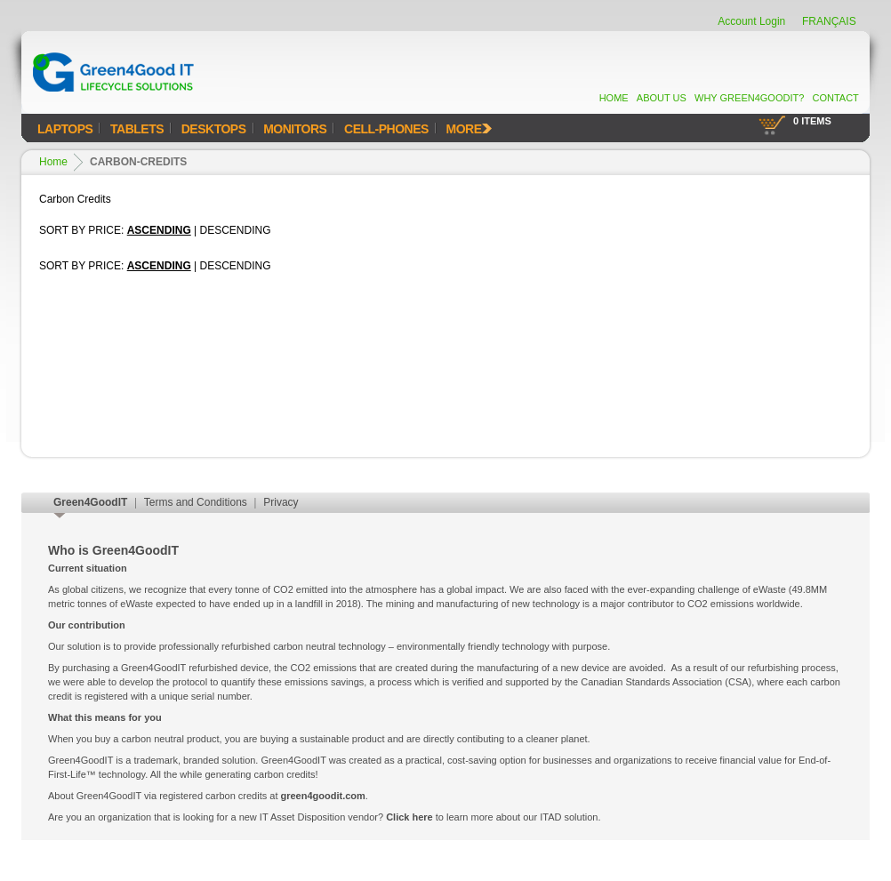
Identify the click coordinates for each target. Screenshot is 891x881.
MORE (469, 129)
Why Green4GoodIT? (749, 97)
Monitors (294, 129)
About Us (661, 97)
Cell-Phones (386, 129)
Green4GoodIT (90, 502)
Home (614, 97)
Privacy (280, 502)
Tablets (137, 129)
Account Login (751, 21)
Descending (235, 230)
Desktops (213, 129)
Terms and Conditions (195, 502)
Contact (835, 97)
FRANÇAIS (829, 21)
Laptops (64, 129)
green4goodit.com (323, 795)
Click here (409, 817)
